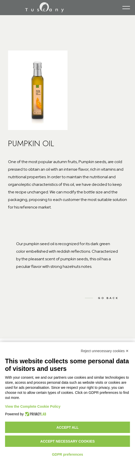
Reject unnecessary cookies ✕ (105, 351)
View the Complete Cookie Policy (32, 406)
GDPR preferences (67, 454)
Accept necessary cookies (67, 441)
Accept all (67, 427)
